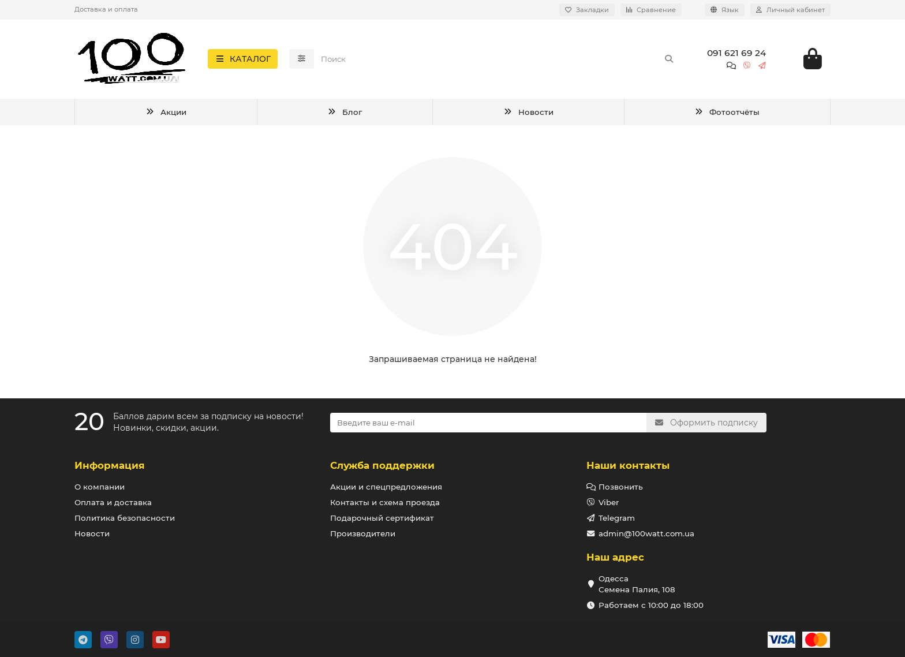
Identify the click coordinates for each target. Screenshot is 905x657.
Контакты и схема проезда (385, 502)
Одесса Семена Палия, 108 (637, 584)
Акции (165, 113)
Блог (344, 113)
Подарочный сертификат (382, 517)
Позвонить (621, 486)
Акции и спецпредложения (386, 486)
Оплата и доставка (113, 502)
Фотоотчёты (727, 113)
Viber (609, 502)
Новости (528, 113)
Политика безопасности (124, 517)
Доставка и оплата (106, 9)
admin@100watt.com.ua (646, 533)
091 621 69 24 (736, 53)
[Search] (498, 60)
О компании (99, 486)
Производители (362, 533)
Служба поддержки (382, 465)
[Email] (488, 422)
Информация (109, 465)
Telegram (617, 517)
